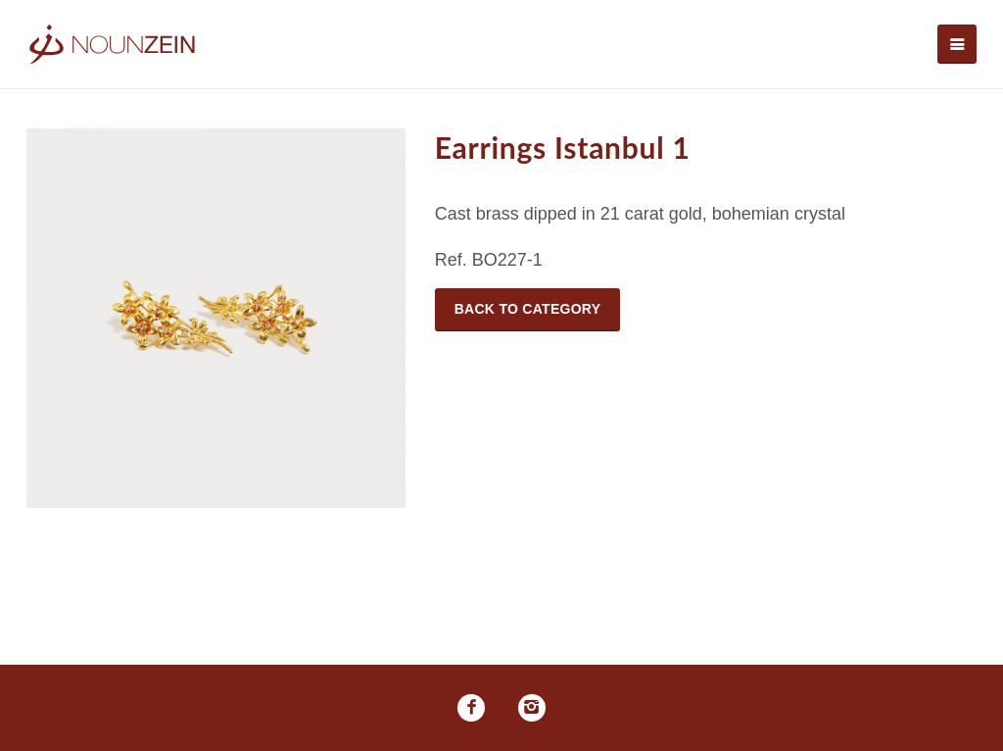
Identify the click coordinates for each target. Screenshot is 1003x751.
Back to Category (527, 309)
